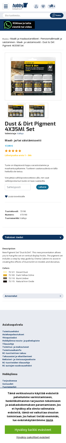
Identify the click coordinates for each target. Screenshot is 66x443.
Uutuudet (7, 383)
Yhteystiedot (9, 337)
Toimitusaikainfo (11, 350)
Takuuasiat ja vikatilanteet (17, 356)
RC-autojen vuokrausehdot (17, 365)
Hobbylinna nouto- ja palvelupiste (21, 340)
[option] (33, 76)
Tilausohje (8, 343)
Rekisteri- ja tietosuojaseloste (18, 359)
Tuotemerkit (9, 386)
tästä (49, 420)
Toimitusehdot (10, 331)
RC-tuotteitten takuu (14, 353)
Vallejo (20, 133)
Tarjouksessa (9, 380)
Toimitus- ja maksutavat (15, 346)
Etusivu (5, 39)
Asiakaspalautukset (13, 334)
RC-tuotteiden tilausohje (16, 362)
